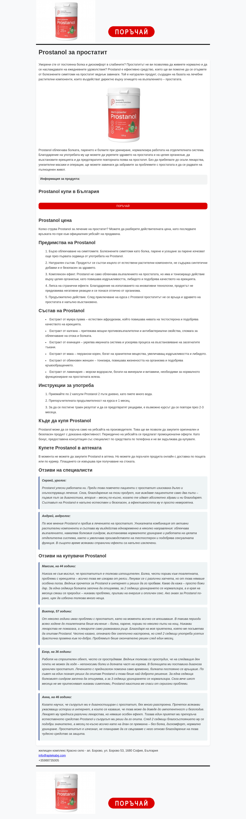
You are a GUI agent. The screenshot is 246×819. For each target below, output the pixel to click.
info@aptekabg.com (52, 755)
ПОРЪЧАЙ (122, 206)
